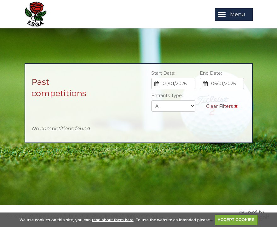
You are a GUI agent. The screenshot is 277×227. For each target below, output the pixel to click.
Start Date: (163, 73)
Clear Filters (222, 106)
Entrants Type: (167, 95)
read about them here (112, 219)
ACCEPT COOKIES (235, 219)
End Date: (211, 73)
